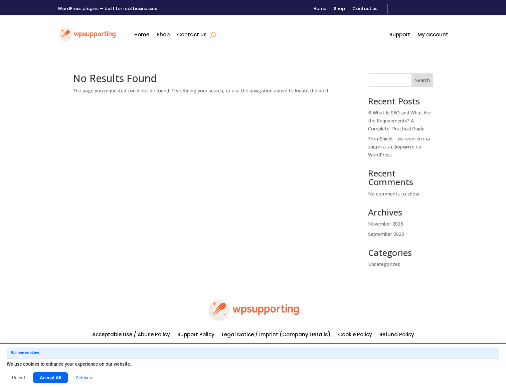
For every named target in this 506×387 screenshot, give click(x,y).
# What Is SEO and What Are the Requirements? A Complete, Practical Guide (399, 120)
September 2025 (386, 234)
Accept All (50, 377)
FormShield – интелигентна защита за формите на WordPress (399, 146)
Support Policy (195, 335)
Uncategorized (384, 264)
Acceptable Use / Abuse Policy (131, 335)
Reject (18, 377)
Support (399, 35)
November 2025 (385, 224)
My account (432, 35)
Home (319, 9)
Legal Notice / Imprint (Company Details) (276, 335)
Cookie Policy (355, 335)
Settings (84, 377)
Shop (339, 9)
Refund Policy (396, 335)
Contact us (364, 9)
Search (422, 80)
